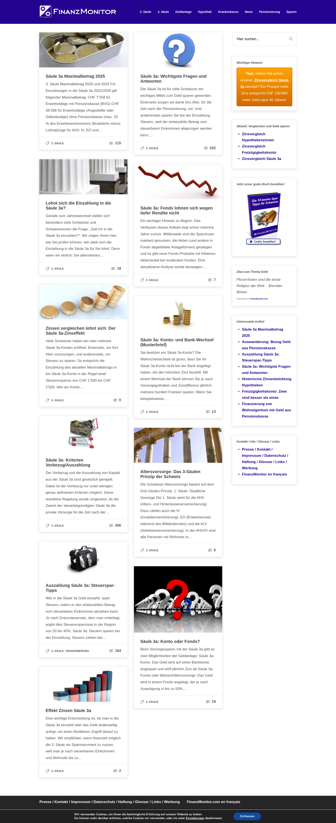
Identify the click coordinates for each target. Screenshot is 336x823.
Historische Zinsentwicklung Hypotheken (266, 382)
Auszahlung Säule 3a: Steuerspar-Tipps (261, 357)
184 (115, 651)
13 (211, 412)
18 (116, 268)
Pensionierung (269, 12)
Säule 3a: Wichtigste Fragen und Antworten (266, 369)
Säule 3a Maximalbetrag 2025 (262, 332)
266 (115, 525)
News (249, 12)
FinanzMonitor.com (259, 299)
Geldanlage (184, 12)
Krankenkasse (228, 12)
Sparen (291, 12)
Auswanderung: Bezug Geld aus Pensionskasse (266, 345)
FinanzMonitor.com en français (213, 802)
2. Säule (145, 12)
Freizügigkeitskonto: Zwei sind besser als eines (264, 394)
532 (210, 148)
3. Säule (163, 12)
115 (115, 143)
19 (211, 702)
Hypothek (205, 12)
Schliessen (247, 816)
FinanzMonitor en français (264, 474)
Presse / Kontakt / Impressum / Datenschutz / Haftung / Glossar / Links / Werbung (265, 458)
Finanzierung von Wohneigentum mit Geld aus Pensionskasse (266, 410)
